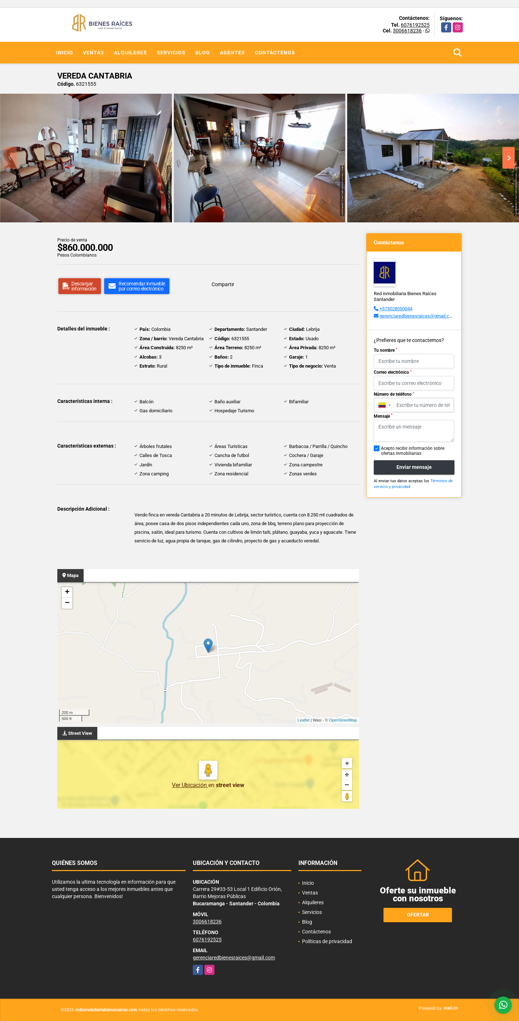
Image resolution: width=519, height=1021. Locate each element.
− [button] (67, 603)
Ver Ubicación (190, 785)
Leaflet (304, 720)
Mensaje (383, 416)
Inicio (64, 53)
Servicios (171, 53)
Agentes (232, 53)
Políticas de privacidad (327, 941)
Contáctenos (275, 53)
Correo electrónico (393, 372)
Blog (202, 53)
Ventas (93, 53)
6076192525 (415, 25)
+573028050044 (396, 308)
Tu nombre (385, 350)
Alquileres (130, 53)
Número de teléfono (394, 394)
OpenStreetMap (343, 720)
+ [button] (67, 592)
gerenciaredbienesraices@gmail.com (418, 316)
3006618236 (407, 31)
